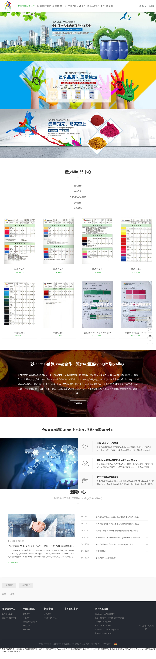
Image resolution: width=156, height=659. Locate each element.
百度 (4, 594)
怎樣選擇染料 (94, 551)
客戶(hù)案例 (107, 6)
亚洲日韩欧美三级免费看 (105, 649)
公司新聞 (47, 614)
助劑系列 (78, 208)
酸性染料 (78, 186)
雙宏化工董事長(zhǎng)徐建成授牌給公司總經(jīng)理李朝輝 (112, 531)
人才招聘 (81, 6)
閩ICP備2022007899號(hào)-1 (102, 644)
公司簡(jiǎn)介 (7, 614)
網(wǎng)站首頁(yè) (27, 6)
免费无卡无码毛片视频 (11, 652)
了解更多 (78, 403)
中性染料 (78, 191)
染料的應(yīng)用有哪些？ (99, 558)
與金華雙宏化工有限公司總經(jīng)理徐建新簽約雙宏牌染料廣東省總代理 (114, 537)
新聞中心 (72, 6)
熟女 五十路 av (89, 649)
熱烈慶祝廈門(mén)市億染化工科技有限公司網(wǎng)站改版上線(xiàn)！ (114, 517)
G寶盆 (12, 594)
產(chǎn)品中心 (59, 6)
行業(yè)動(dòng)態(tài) (51, 618)
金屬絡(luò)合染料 (78, 197)
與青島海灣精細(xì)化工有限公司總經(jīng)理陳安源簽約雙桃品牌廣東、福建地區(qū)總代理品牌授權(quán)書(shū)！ (114, 524)
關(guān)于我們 (44, 6)
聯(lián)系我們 (93, 6)
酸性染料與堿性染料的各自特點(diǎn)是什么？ (107, 544)
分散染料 (78, 203)
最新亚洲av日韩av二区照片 (126, 649)
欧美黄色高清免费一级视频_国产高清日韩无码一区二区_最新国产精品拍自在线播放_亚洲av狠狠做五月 (41, 649)
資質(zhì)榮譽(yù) (9, 618)
